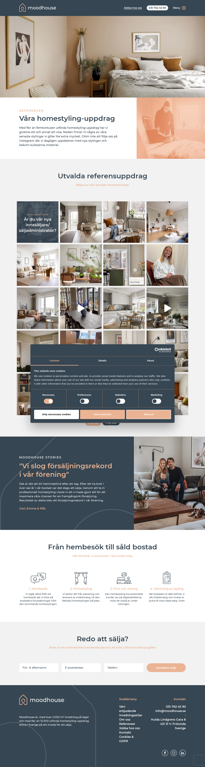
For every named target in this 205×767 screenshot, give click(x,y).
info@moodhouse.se (170, 711)
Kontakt (125, 732)
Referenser (127, 724)
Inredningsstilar (130, 715)
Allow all (148, 414)
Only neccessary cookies (56, 414)
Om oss (124, 719)
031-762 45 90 (176, 706)
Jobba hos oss (129, 728)
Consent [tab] (54, 360)
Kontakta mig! (166, 667)
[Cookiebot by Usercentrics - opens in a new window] (157, 350)
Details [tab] (102, 360)
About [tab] (150, 360)
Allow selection (102, 414)
